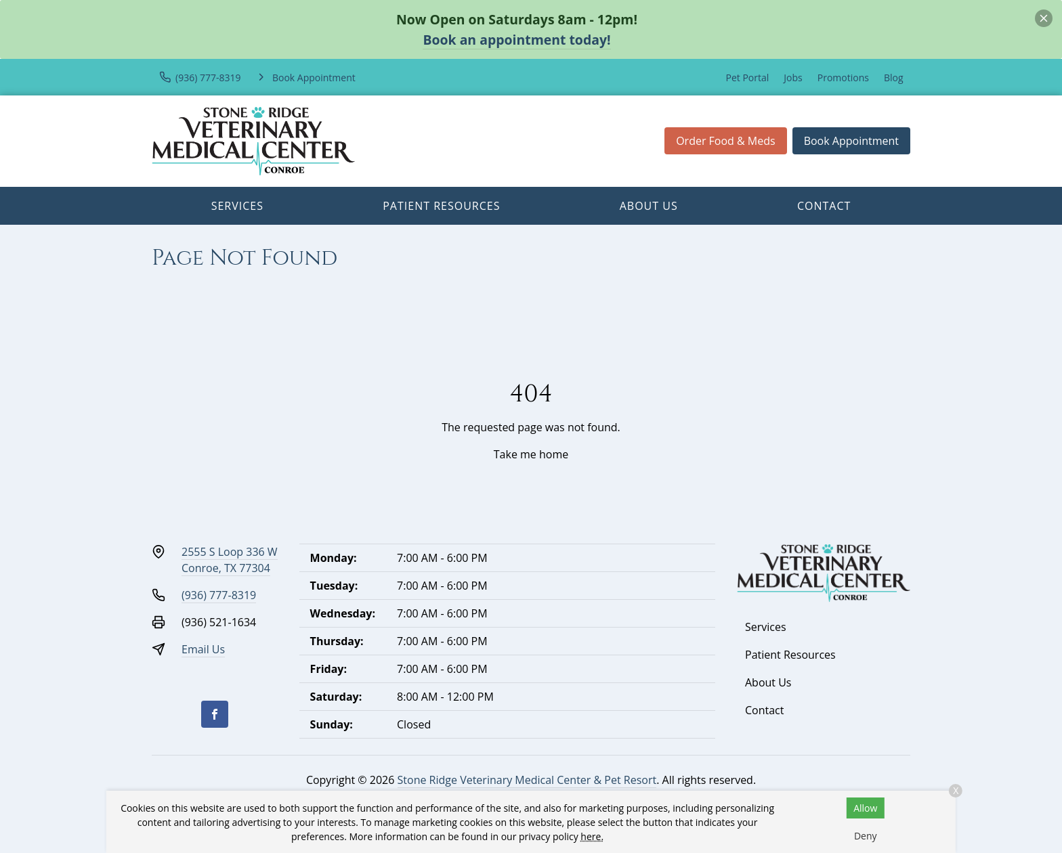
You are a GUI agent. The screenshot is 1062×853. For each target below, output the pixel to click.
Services (237, 205)
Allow (865, 808)
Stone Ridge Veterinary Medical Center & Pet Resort (527, 779)
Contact (824, 205)
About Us (649, 205)
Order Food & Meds (726, 140)
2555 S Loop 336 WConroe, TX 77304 (230, 559)
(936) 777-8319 (219, 595)
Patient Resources (441, 205)
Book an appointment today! (516, 39)
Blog (894, 77)
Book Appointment (851, 140)
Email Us (203, 649)
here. (591, 836)
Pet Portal (747, 77)
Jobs (793, 77)
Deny (865, 835)
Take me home (531, 454)
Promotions (843, 77)
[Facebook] (214, 714)
